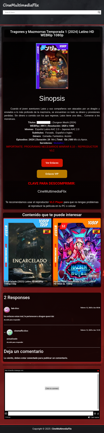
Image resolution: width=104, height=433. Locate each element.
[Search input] (50, 12)
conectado (32, 358)
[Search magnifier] (99, 12)
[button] (52, 19)
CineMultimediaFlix (21, 5)
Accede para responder (12, 320)
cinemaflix (19, 331)
